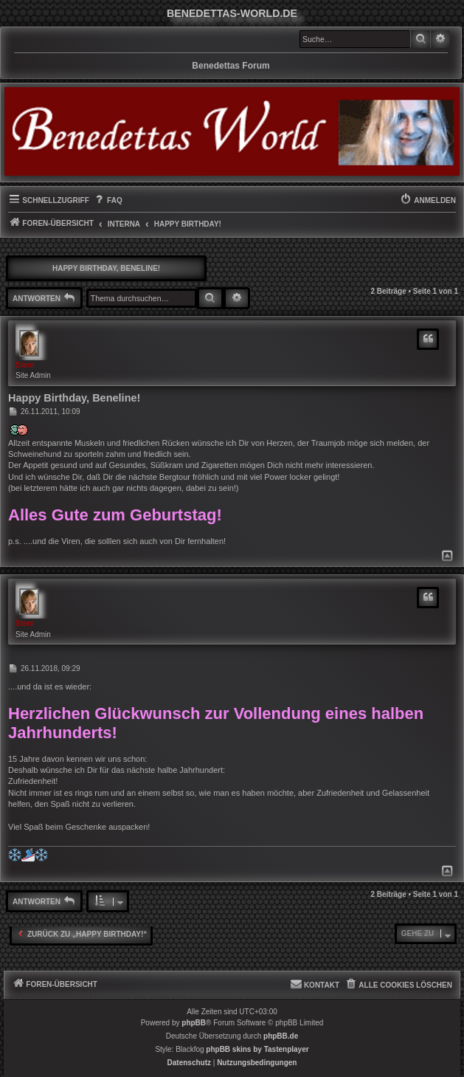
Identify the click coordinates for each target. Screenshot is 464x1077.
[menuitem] (107, 201)
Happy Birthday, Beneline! (106, 268)
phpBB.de (280, 1036)
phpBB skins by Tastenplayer (257, 1049)
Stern (25, 365)
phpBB (193, 1023)
